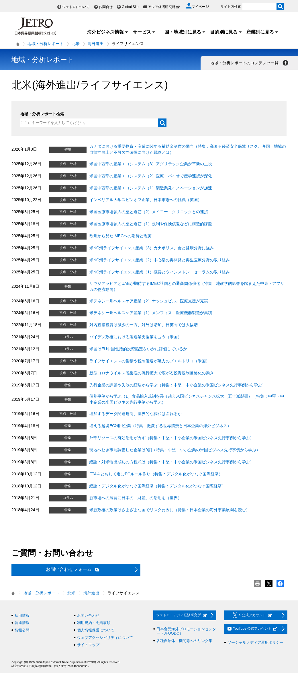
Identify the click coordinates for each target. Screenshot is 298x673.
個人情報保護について (95, 630)
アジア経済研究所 (164, 7)
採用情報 (22, 615)
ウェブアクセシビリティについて (105, 637)
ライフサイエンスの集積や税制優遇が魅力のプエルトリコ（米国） (149, 361)
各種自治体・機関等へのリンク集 (184, 641)
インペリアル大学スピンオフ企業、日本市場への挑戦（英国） (145, 199)
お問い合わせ (88, 615)
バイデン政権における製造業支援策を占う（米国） (135, 336)
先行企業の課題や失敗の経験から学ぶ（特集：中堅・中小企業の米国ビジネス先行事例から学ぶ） (177, 385)
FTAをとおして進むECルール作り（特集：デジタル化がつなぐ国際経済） (156, 474)
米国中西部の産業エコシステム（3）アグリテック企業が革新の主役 (150, 164)
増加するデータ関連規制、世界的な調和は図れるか (135, 413)
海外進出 (96, 43)
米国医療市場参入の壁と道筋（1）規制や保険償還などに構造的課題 (150, 223)
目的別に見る (226, 32)
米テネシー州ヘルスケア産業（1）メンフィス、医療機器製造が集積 (150, 312)
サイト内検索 (230, 7)
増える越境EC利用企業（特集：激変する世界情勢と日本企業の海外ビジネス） (160, 425)
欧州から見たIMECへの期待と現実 (120, 236)
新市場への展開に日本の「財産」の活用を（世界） (135, 497)
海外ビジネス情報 (107, 32)
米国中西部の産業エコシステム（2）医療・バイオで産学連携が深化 (150, 176)
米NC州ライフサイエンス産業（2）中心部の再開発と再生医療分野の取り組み (159, 260)
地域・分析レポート (46, 43)
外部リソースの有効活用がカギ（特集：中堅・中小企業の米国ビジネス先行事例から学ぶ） (171, 437)
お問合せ (106, 7)
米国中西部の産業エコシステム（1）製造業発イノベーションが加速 (150, 188)
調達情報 (22, 623)
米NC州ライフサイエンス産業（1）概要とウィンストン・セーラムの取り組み (159, 272)
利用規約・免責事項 (94, 623)
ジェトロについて (76, 7)
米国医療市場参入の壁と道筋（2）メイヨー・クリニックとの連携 (148, 211)
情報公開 (22, 630)
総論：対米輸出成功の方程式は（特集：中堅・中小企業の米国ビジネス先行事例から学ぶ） (171, 462)
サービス (144, 32)
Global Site (130, 7)
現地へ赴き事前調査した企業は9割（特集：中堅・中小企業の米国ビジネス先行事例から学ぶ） (174, 450)
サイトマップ (88, 645)
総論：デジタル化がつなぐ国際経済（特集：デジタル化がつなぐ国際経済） (157, 486)
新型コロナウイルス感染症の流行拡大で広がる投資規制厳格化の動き (151, 373)
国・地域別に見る (185, 32)
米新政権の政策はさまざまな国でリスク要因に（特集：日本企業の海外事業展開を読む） (169, 509)
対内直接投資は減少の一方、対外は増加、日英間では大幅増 (143, 324)
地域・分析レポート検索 (42, 114)
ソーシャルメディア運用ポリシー (255, 642)
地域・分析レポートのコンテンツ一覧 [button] (249, 63)
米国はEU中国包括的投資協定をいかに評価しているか (138, 349)
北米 (76, 43)
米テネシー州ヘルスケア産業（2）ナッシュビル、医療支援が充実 (148, 301)
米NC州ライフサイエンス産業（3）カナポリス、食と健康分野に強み (151, 248)
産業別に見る (262, 32)
